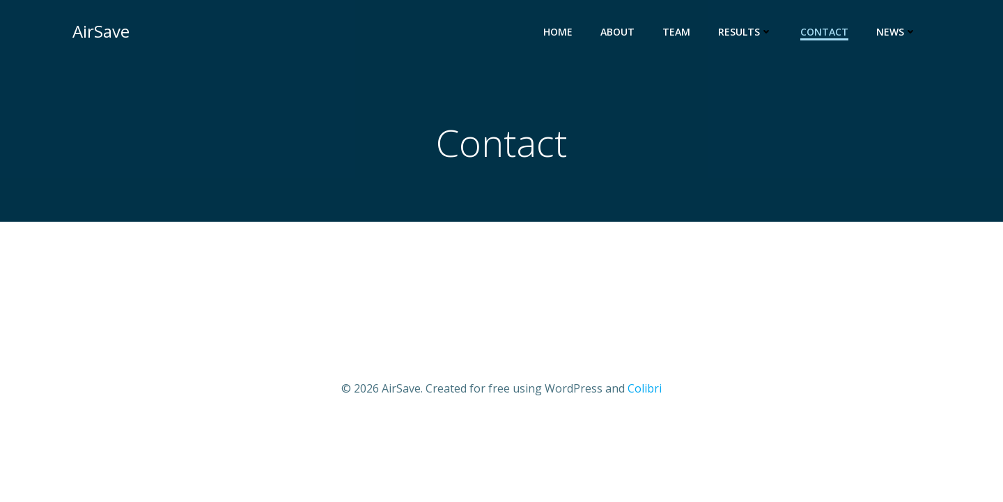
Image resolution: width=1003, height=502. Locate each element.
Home (558, 31)
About (617, 31)
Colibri (645, 388)
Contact (824, 31)
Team (676, 31)
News (896, 31)
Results (745, 31)
